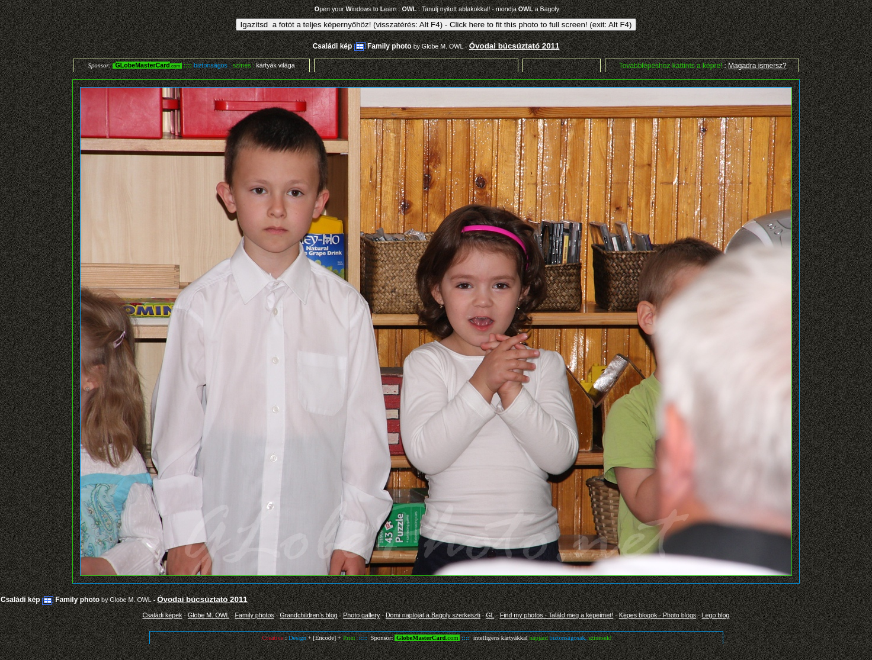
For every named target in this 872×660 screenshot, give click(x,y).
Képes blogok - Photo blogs (657, 615)
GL (490, 615)
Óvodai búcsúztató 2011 (514, 45)
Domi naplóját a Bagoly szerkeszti (433, 615)
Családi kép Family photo (362, 46)
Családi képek (162, 615)
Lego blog (716, 615)
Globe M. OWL (442, 46)
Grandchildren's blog (308, 615)
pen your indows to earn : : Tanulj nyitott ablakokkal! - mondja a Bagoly (437, 8)
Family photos (254, 615)
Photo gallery (361, 615)
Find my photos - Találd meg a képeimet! (557, 615)
